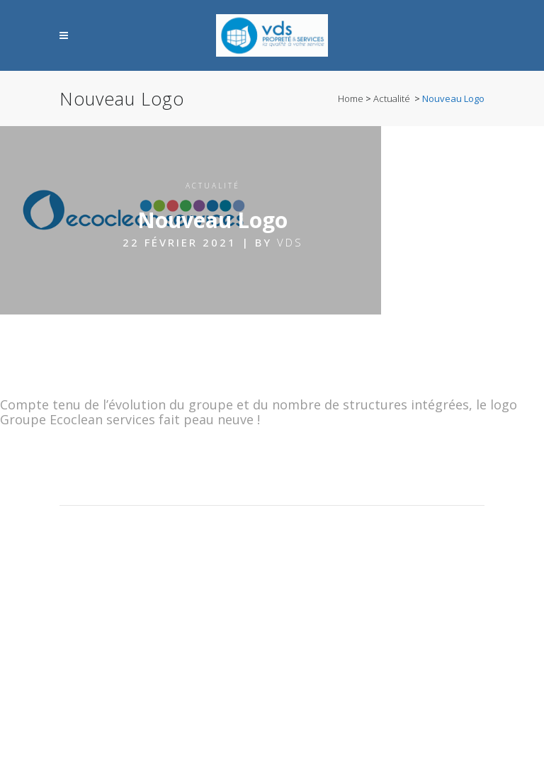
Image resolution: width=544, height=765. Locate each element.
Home (350, 98)
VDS (290, 242)
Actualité (391, 98)
